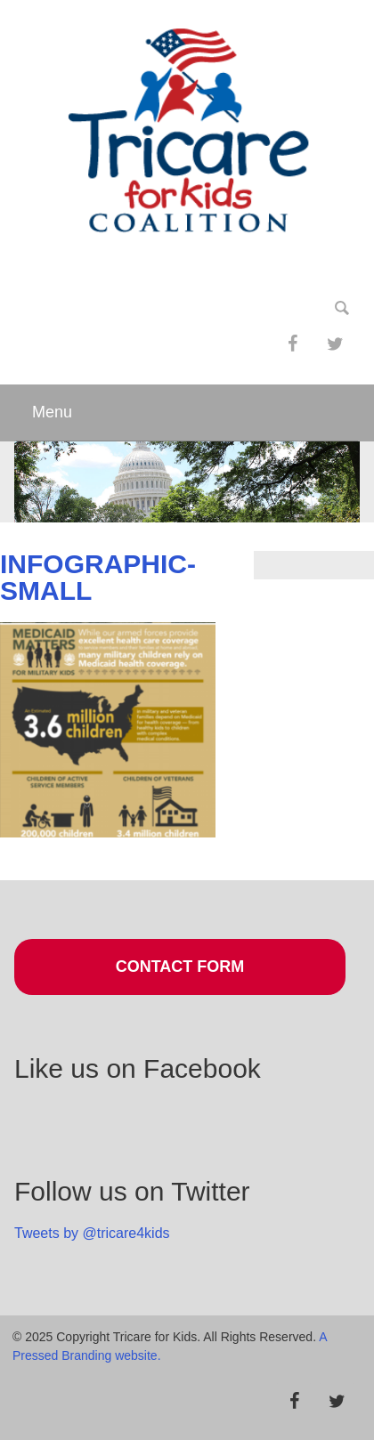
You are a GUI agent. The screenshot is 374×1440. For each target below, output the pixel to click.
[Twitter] (335, 344)
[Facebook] (292, 344)
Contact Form (180, 966)
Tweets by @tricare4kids (92, 1233)
